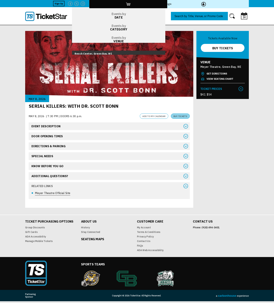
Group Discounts (35, 229)
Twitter (205, 3)
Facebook (198, 3)
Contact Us (143, 242)
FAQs (140, 247)
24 (244, 17)
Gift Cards (31, 233)
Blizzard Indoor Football (165, 280)
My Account (144, 229)
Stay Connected (90, 233)
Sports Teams (93, 266)
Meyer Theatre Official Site (52, 193)
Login (235, 3)
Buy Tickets (180, 116)
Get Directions (217, 73)
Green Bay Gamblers (90, 280)
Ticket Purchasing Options (49, 223)
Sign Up (187, 3)
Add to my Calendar (153, 116)
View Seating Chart (220, 78)
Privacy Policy (145, 238)
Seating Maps (92, 241)
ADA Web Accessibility (150, 252)
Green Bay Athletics (126, 280)
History (85, 229)
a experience (232, 297)
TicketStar (48, 16)
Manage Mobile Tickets (39, 242)
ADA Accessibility (35, 238)
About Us (89, 223)
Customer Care (150, 223)
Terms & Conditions (148, 233)
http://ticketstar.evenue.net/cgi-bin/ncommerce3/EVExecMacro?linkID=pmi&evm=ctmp (223, 3)
